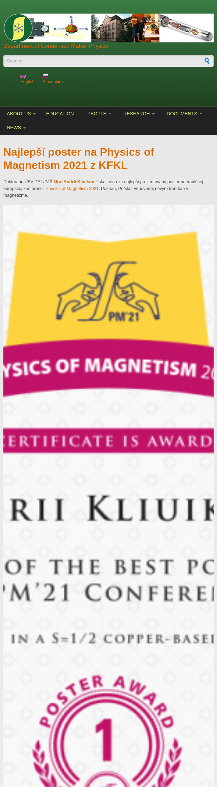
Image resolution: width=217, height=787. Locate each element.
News (14, 127)
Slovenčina (53, 79)
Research (136, 113)
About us (19, 113)
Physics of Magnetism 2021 (71, 188)
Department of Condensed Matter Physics (55, 46)
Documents (182, 113)
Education (60, 113)
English (27, 79)
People (96, 113)
